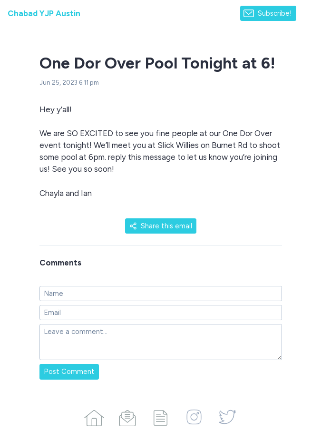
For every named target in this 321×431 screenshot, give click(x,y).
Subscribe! (275, 13)
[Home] (94, 416)
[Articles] (160, 416)
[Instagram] (194, 416)
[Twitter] (227, 416)
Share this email (160, 226)
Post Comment (69, 371)
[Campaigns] (127, 416)
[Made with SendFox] (308, 13)
